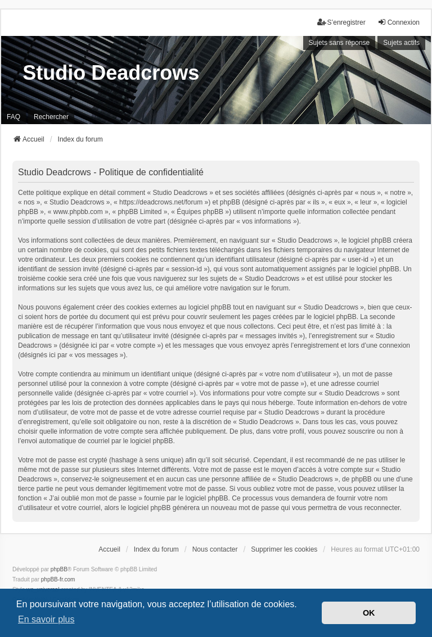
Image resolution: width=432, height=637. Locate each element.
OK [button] (369, 612)
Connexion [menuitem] (398, 22)
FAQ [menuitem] (13, 117)
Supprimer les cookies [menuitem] (284, 549)
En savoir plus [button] (46, 619)
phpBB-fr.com (58, 579)
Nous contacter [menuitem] (215, 549)
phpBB (59, 569)
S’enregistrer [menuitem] (341, 22)
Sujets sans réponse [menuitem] (339, 43)
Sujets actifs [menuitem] (401, 43)
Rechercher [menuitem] (51, 117)
